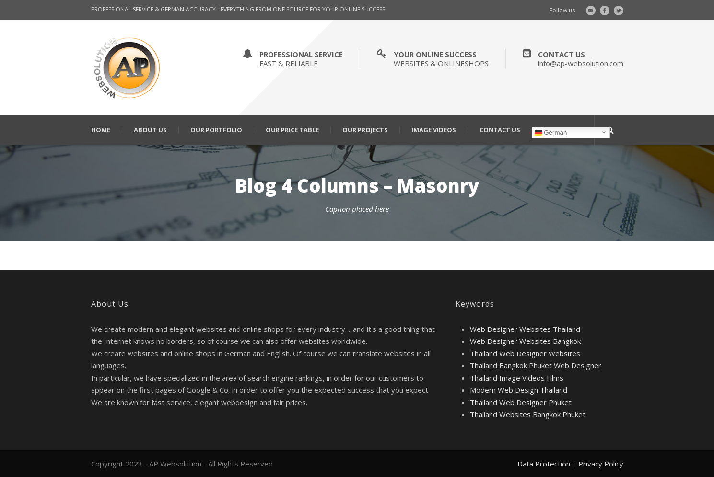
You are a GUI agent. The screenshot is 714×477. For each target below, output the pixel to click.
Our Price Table (292, 130)
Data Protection (543, 463)
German (551, 132)
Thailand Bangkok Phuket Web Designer (535, 365)
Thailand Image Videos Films (516, 378)
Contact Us (500, 130)
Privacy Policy (600, 463)
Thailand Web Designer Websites (525, 353)
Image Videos (433, 130)
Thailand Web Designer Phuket (521, 402)
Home (100, 130)
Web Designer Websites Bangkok (525, 341)
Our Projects (365, 130)
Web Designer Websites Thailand (525, 329)
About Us (150, 130)
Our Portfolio (216, 130)
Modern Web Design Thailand (518, 390)
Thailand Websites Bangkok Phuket (527, 414)
